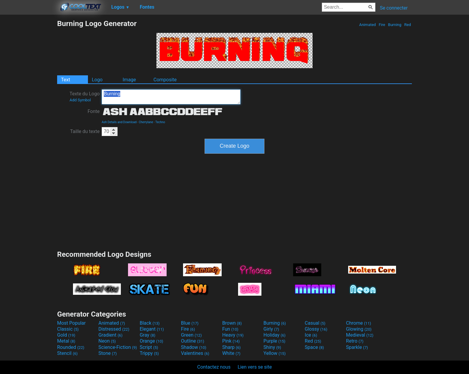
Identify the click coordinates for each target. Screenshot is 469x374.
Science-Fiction (117, 347)
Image (129, 80)
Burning (394, 24)
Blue (190, 323)
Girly (271, 329)
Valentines (195, 353)
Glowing (358, 329)
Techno (160, 122)
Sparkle (357, 347)
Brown (232, 323)
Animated (367, 24)
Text (65, 80)
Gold (66, 335)
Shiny (272, 347)
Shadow (193, 347)
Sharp (231, 347)
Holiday (275, 335)
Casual (315, 323)
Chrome (358, 323)
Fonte (94, 111)
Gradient (110, 335)
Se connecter (394, 8)
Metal (66, 341)
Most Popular (71, 323)
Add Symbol (80, 100)
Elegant (152, 329)
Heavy (232, 335)
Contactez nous (213, 367)
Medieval (360, 335)
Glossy (316, 329)
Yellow (275, 353)
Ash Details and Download (119, 122)
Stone (107, 353)
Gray (147, 335)
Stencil (67, 353)
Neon (107, 341)
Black (150, 323)
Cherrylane (146, 122)
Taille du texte (85, 131)
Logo (97, 80)
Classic (68, 329)
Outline (192, 341)
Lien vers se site (255, 367)
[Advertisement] (28, 109)
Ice (311, 335)
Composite (165, 80)
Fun (230, 329)
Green (191, 335)
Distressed (113, 329)
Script (149, 347)
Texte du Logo (84, 96)
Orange (151, 341)
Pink (231, 341)
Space (314, 347)
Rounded (70, 347)
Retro (354, 341)
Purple (274, 341)
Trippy (149, 353)
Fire (382, 24)
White (231, 353)
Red (407, 24)
